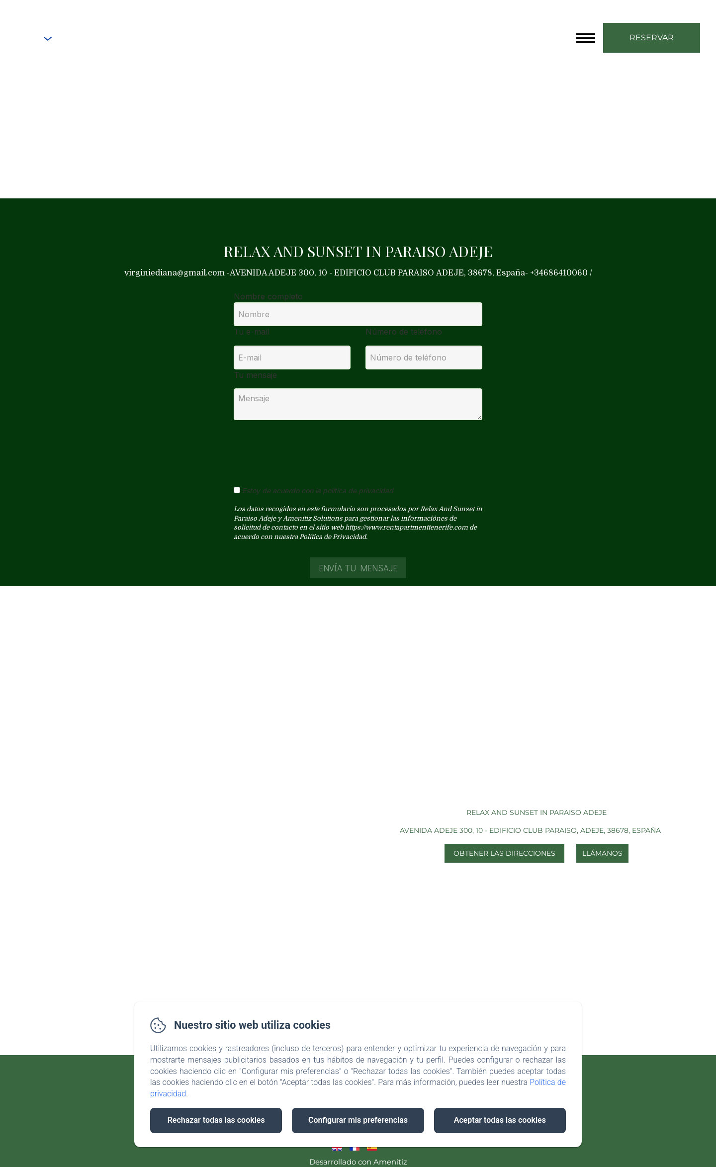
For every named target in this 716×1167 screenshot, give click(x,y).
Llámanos (602, 853)
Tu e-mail (251, 332)
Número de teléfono (403, 332)
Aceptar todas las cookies (500, 1120)
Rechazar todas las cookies (216, 1120)
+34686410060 (101, 38)
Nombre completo (268, 296)
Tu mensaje (255, 375)
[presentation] (309, 447)
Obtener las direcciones (504, 853)
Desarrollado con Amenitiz (358, 1162)
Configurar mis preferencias (358, 1120)
